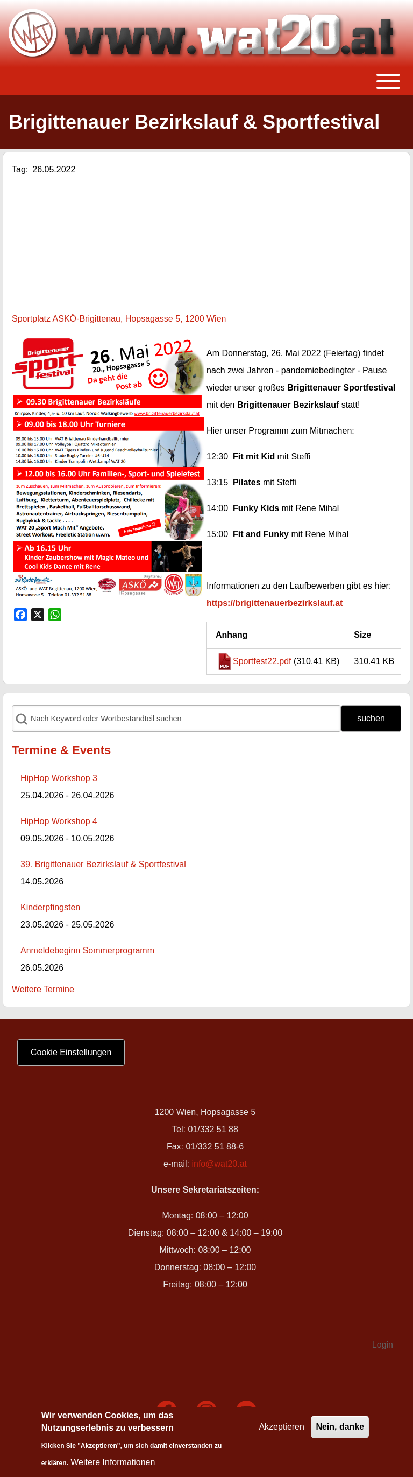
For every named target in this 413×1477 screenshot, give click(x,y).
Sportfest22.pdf (262, 661)
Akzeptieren (281, 1426)
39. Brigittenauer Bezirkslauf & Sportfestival (103, 864)
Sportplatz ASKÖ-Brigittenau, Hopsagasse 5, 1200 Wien (119, 318)
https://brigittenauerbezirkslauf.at (274, 603)
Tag (19, 169)
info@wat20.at (219, 1163)
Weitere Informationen (112, 1462)
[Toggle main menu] (206, 81)
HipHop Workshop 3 (58, 778)
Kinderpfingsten (50, 907)
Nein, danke (340, 1426)
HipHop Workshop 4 (58, 821)
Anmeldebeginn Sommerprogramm (87, 950)
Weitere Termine (43, 989)
